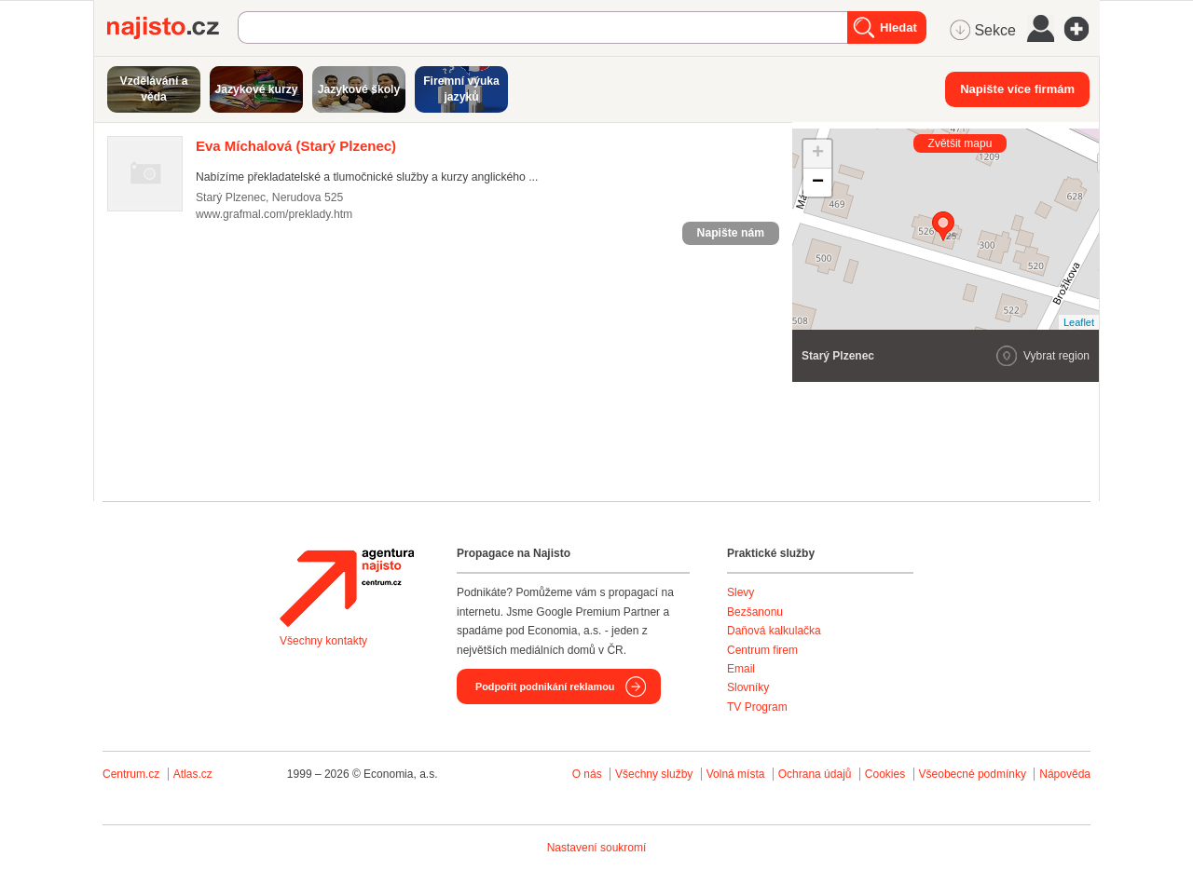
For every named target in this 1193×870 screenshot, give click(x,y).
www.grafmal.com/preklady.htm (274, 214)
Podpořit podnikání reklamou (544, 686)
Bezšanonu (755, 612)
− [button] (818, 183)
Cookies (885, 774)
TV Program (757, 707)
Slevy (740, 592)
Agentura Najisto (347, 588)
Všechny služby (655, 774)
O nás (587, 774)
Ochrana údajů (815, 774)
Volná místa (735, 774)
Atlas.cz (193, 774)
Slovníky (748, 687)
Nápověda (1064, 774)
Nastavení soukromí (597, 847)
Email (741, 668)
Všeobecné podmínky (972, 774)
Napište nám (730, 232)
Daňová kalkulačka (774, 630)
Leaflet (1078, 322)
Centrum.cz (131, 774)
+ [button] (818, 154)
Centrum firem (762, 650)
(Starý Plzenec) (296, 146)
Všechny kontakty (323, 640)
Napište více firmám (1017, 89)
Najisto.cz (172, 28)
